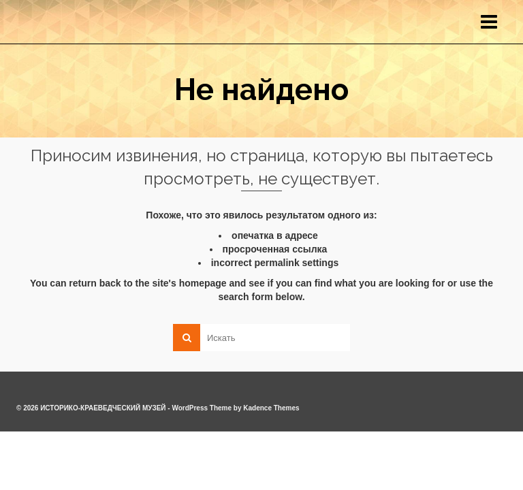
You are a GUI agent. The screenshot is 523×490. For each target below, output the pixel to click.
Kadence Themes (271, 408)
